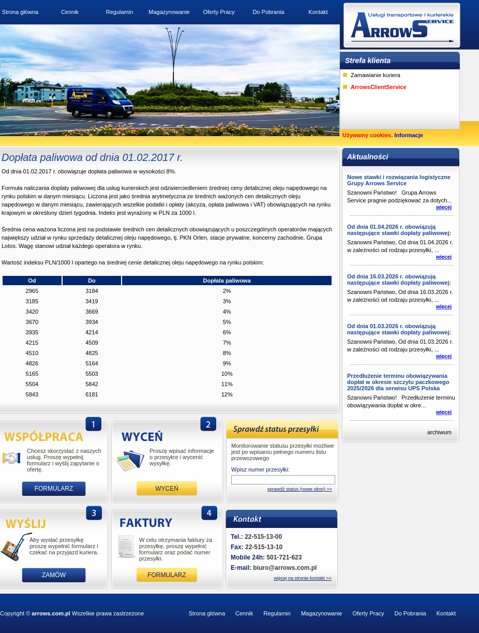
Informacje (408, 135)
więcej (444, 207)
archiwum (439, 432)
